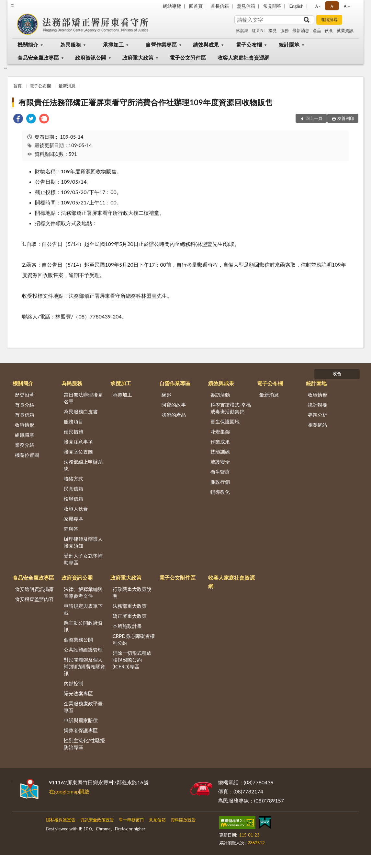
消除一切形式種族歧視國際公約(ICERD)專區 (132, 659)
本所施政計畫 (127, 626)
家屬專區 (73, 519)
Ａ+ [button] (346, 6)
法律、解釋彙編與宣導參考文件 (83, 592)
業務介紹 (24, 445)
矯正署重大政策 (130, 616)
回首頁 (196, 6)
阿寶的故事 (174, 405)
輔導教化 (220, 492)
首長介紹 (24, 405)
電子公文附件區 (188, 57)
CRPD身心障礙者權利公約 (134, 639)
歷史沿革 (24, 395)
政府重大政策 (137, 57)
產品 (317, 30)
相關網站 (317, 425)
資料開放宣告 (183, 819)
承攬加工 (113, 44)
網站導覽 (172, 6)
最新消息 (300, 30)
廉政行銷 (220, 482)
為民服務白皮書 (81, 411)
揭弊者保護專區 (81, 730)
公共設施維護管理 (83, 650)
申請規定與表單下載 (83, 609)
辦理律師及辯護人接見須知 (83, 542)
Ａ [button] (332, 6)
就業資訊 (345, 30)
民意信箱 (73, 488)
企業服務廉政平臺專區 (83, 706)
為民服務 (70, 44)
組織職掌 (24, 435)
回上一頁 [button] (314, 118)
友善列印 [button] (345, 118)
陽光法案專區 (78, 693)
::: (12, 4)
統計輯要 (317, 405)
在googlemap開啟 (69, 791)
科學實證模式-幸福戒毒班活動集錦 (230, 408)
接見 (272, 30)
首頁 (17, 85)
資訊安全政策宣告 (97, 819)
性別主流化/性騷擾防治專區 (84, 743)
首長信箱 (220, 6)
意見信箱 (246, 6)
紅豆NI (258, 30)
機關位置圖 (27, 455)
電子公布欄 (249, 44)
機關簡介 (27, 44)
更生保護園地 (225, 421)
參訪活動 (220, 395)
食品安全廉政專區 (38, 57)
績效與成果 (206, 44)
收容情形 (24, 425)
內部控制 (73, 683)
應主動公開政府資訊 (83, 626)
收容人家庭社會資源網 (243, 57)
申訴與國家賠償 (81, 720)
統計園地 (289, 44)
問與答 (71, 529)
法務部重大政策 (130, 606)
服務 (284, 30)
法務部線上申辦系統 (83, 465)
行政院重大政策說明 (132, 592)
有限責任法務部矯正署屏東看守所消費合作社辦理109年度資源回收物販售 (145, 102)
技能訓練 (220, 452)
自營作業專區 (161, 44)
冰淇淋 (242, 30)
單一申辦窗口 (131, 819)
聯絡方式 (73, 478)
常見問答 (272, 6)
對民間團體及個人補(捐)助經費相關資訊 (84, 666)
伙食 (329, 30)
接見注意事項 (78, 442)
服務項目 (73, 421)
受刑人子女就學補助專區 (83, 559)
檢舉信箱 (73, 499)
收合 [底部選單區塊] (337, 373)
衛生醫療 (220, 472)
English (296, 6)
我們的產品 (174, 415)
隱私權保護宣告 (60, 819)
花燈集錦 (220, 431)
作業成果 (220, 442)
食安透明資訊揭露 (34, 589)
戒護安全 (220, 462)
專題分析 (317, 415)
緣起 (166, 395)
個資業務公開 (78, 639)
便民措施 (73, 431)
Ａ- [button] (317, 6)
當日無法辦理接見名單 (83, 398)
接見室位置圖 (78, 452)
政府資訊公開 (90, 57)
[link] (18, 119)
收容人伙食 (76, 509)
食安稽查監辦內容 (34, 599)
